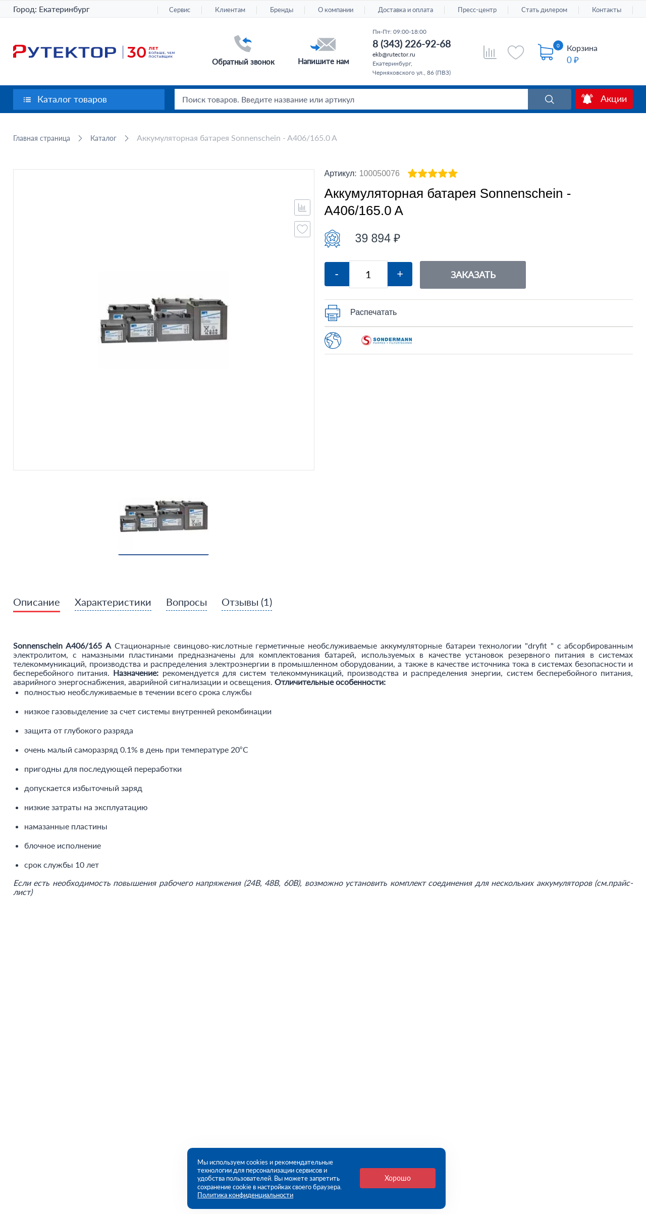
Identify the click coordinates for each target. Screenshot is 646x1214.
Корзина (582, 47)
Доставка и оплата (405, 10)
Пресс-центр (477, 10)
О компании (335, 10)
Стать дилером (544, 10)
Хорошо (398, 1178)
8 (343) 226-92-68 (411, 43)
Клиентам (230, 10)
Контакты (606, 10)
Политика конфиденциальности (245, 1195)
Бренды (281, 10)
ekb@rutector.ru (393, 54)
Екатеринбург (64, 9)
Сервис (179, 10)
